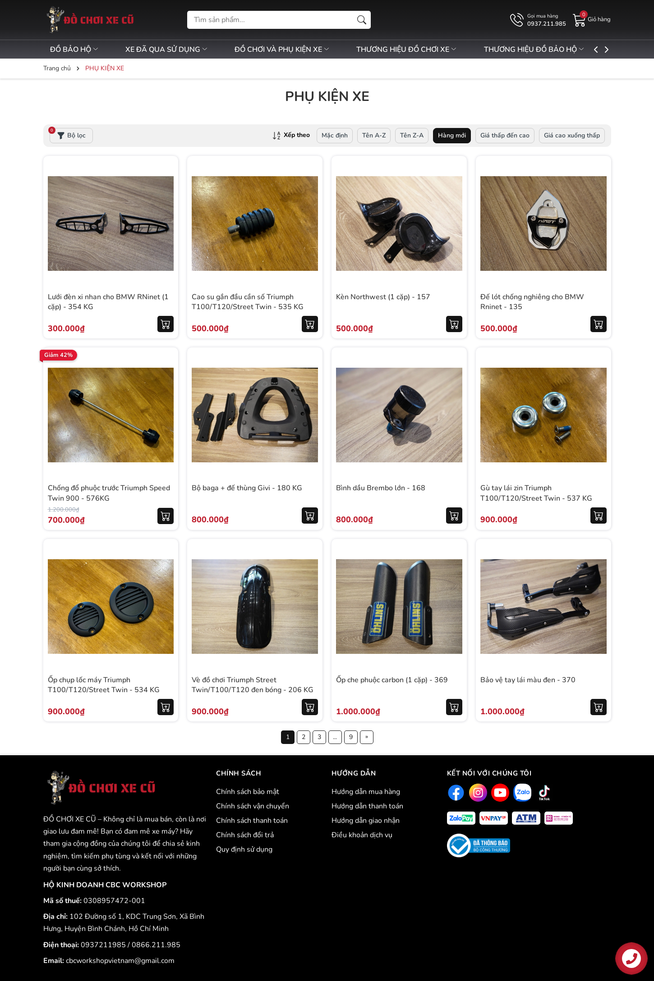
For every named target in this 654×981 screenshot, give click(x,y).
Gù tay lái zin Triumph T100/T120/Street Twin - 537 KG (536, 493)
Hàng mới (452, 135)
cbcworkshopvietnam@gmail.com (120, 961)
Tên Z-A (412, 135)
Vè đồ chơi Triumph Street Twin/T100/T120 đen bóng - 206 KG (252, 685)
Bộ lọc (68, 134)
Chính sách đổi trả (245, 835)
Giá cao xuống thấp (572, 135)
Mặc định (335, 135)
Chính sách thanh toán (252, 821)
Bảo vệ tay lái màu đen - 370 (528, 680)
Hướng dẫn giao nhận (366, 821)
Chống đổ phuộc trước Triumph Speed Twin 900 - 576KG (109, 493)
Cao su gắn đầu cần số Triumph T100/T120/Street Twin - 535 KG (248, 302)
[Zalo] (521, 792)
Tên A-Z (374, 135)
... (335, 737)
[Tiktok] (543, 792)
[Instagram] (477, 792)
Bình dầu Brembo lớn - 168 (380, 488)
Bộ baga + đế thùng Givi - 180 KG (247, 488)
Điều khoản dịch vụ (362, 835)
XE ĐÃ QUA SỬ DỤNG (172, 50)
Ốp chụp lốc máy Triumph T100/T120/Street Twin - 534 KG (104, 685)
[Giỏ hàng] (592, 19)
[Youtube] (499, 792)
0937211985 (104, 945)
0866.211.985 (156, 945)
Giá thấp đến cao (505, 135)
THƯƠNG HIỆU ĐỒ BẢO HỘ (556, 50)
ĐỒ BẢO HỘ (74, 50)
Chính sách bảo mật (247, 792)
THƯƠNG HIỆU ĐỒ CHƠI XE (423, 50)
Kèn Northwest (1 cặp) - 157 (383, 297)
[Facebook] (455, 792)
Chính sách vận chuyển (252, 806)
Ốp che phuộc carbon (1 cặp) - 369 (392, 680)
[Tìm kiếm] (362, 20)
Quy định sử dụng (244, 849)
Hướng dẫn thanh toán (367, 806)
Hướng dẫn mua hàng (366, 792)
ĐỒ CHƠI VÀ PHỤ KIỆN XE (293, 50)
